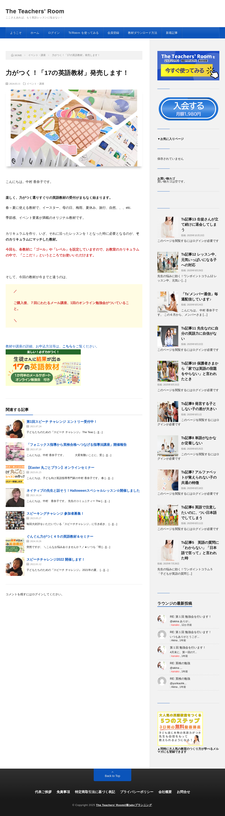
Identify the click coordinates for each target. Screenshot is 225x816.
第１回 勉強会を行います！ (188, 647)
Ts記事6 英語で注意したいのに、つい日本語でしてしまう (199, 512)
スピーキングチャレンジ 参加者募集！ (55, 513)
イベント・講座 (35, 83)
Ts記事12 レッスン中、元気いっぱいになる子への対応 (199, 259)
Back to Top (112, 776)
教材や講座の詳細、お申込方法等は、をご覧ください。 (52, 346)
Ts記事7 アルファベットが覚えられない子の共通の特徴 (199, 477)
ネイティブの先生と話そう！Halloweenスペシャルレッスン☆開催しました (83, 490)
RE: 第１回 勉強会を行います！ (190, 616)
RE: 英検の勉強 (180, 663)
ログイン (54, 32)
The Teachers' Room (35, 11)
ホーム (34, 32)
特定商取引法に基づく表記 (95, 792)
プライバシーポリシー (136, 792)
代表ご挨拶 (43, 792)
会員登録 (113, 32)
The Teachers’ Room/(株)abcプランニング (124, 805)
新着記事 (172, 32)
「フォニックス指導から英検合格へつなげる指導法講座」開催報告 (77, 444)
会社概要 (165, 792)
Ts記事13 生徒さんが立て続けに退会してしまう (199, 224)
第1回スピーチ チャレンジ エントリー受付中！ (62, 421)
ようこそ (16, 32)
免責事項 (63, 792)
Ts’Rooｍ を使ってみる (83, 32)
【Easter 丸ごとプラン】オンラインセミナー (60, 467)
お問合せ (183, 792)
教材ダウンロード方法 (142, 32)
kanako (175, 624)
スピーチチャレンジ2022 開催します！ (56, 559)
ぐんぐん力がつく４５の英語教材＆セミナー (60, 536)
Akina (174, 640)
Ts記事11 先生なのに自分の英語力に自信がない (199, 333)
